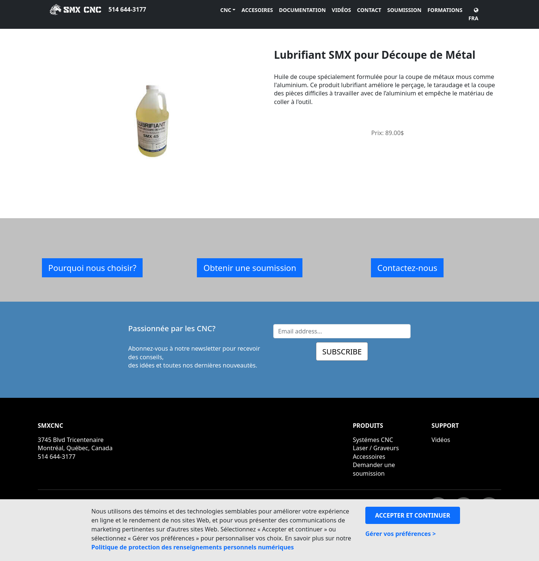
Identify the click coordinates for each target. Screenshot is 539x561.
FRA (473, 14)
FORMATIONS (445, 9)
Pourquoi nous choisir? (92, 267)
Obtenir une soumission (249, 267)
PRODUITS (368, 425)
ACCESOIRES (257, 9)
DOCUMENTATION (302, 9)
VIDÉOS (341, 9)
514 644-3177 (127, 9)
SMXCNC (50, 425)
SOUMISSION (404, 9)
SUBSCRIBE (342, 352)
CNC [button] (225, 9)
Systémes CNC (373, 440)
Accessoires (369, 456)
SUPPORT (445, 425)
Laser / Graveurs (376, 448)
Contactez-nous (407, 267)
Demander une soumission (374, 469)
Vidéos (441, 440)
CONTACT (369, 9)
